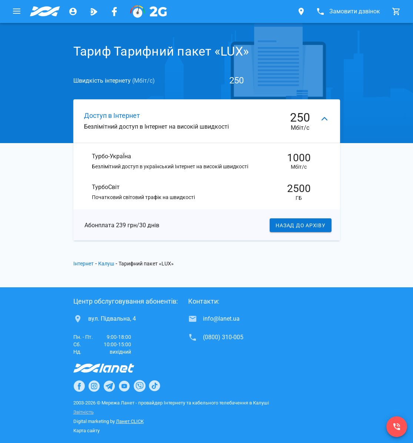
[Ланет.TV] (93, 11)
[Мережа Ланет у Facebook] (114, 11)
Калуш (106, 264)
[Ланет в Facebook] (79, 386)
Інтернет (83, 264)
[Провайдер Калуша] (45, 11)
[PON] (148, 11)
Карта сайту (86, 430)
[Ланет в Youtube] (124, 386)
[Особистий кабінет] (73, 11)
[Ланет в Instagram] (94, 386)
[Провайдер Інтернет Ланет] (112, 368)
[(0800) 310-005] (396, 426)
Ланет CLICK (130, 421)
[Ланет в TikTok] (154, 386)
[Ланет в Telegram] (109, 386)
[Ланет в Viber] (140, 386)
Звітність (83, 412)
